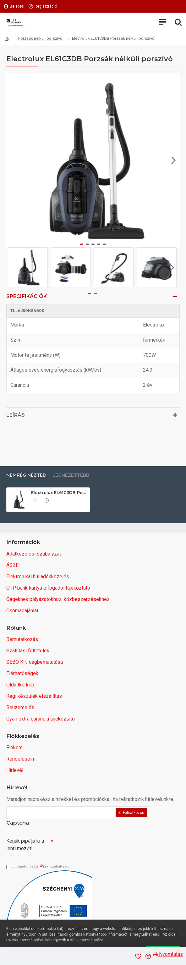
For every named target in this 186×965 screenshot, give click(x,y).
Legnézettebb (70, 474)
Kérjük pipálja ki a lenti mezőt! (25, 843)
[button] (173, 160)
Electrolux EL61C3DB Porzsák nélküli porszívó (59, 490)
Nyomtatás (168, 954)
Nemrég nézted (26, 474)
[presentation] (97, 845)
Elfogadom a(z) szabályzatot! (38, 866)
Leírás (15, 415)
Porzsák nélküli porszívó (40, 38)
